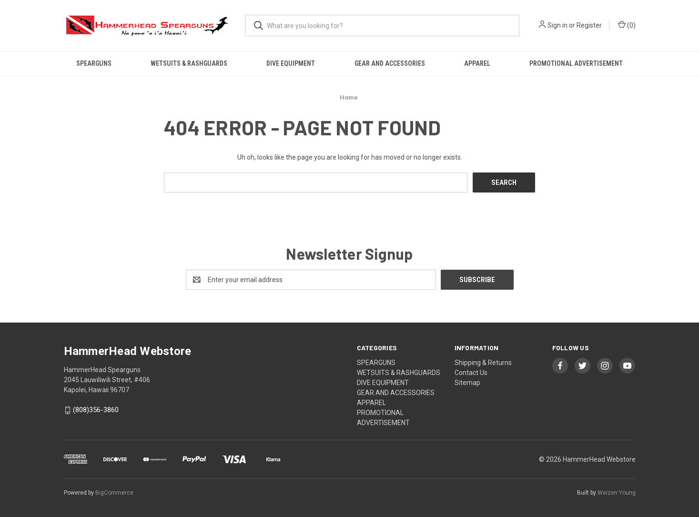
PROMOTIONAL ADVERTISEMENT (576, 63)
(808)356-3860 (96, 410)
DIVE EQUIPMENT (290, 63)
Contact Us (471, 372)
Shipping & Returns (483, 362)
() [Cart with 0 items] (627, 24)
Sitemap (467, 382)
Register (589, 25)
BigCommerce (114, 492)
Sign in (557, 25)
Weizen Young (617, 492)
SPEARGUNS (93, 63)
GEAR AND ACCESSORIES (390, 63)
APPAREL (477, 63)
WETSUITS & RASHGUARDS (189, 63)
